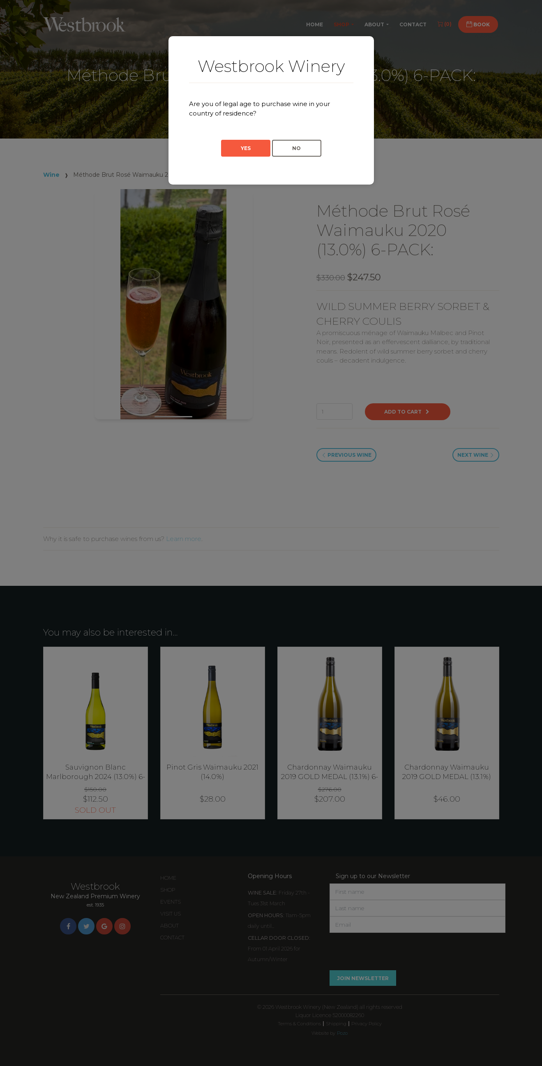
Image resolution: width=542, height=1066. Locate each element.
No (296, 148)
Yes (246, 148)
